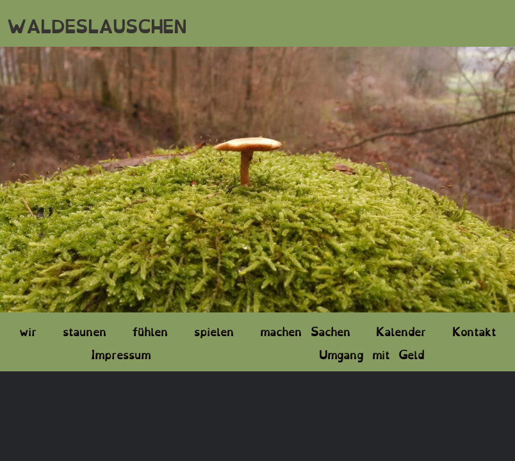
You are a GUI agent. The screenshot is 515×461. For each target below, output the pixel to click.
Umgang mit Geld (371, 353)
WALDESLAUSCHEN (96, 25)
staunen (84, 330)
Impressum (121, 353)
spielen (214, 330)
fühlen (150, 330)
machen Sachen (305, 330)
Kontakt (474, 330)
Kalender (401, 330)
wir (28, 330)
